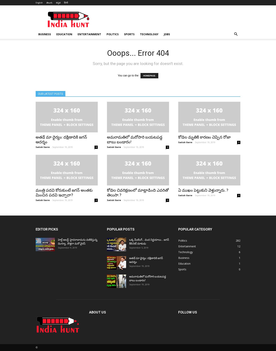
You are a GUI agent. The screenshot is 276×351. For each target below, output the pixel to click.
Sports (129, 34)
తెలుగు (49, 2)
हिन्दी (66, 2)
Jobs (167, 34)
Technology (149, 34)
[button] (235, 34)
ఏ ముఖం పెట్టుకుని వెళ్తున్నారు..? (203, 190)
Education (64, 34)
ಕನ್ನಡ (58, 2)
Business (44, 34)
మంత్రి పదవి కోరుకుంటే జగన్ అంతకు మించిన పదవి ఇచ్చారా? (64, 192)
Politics (113, 34)
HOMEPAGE (149, 76)
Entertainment (89, 34)
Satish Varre (43, 147)
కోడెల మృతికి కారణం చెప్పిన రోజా (204, 137)
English (39, 2)
